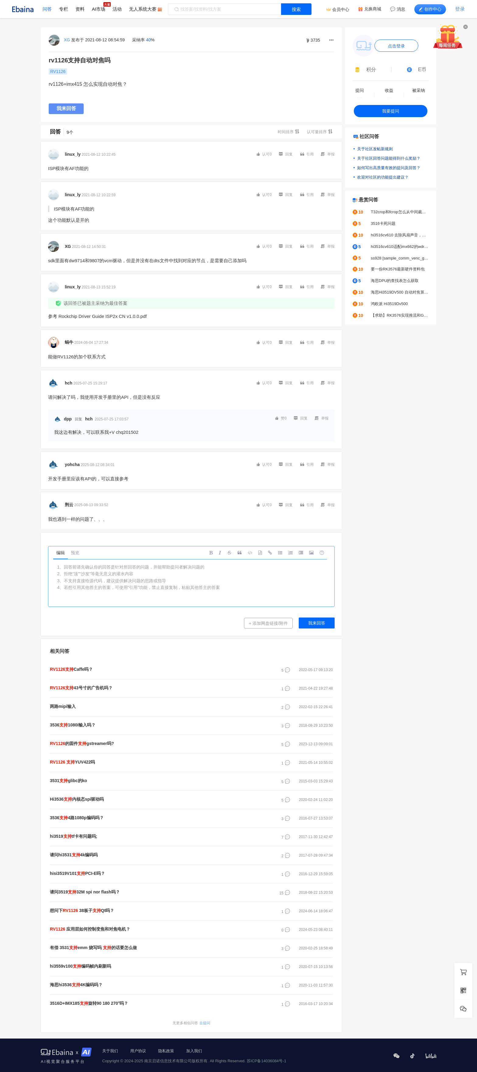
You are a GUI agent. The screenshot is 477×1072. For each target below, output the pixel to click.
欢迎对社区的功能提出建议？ (383, 177)
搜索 (296, 9)
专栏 (63, 9)
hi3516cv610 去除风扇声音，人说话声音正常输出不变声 (400, 235)
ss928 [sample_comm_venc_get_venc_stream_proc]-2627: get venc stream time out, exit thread (400, 258)
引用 (307, 154)
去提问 (191, 1023)
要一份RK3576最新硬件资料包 (398, 269)
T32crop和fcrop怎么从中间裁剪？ (400, 212)
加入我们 (194, 1051)
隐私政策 (166, 1051)
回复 (286, 153)
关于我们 (110, 1051)
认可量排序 (320, 131)
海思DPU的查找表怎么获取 (395, 280)
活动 (117, 9)
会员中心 (340, 9)
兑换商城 (372, 8)
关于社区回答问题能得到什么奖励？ (388, 158)
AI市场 (98, 9)
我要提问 (390, 111)
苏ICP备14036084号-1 (266, 1061)
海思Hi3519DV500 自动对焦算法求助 (400, 292)
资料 (80, 9)
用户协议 (138, 1051)
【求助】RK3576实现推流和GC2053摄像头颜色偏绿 (400, 315)
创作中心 (430, 9)
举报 (328, 153)
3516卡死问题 (383, 223)
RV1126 (57, 71)
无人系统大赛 (142, 9)
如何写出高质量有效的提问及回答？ (388, 167)
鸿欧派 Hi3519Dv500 (389, 303)
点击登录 (396, 46)
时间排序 (289, 131)
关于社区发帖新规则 (375, 149)
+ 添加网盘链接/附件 (268, 623)
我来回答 (66, 108)
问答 (47, 9)
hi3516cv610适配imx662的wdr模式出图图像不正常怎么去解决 (400, 246)
